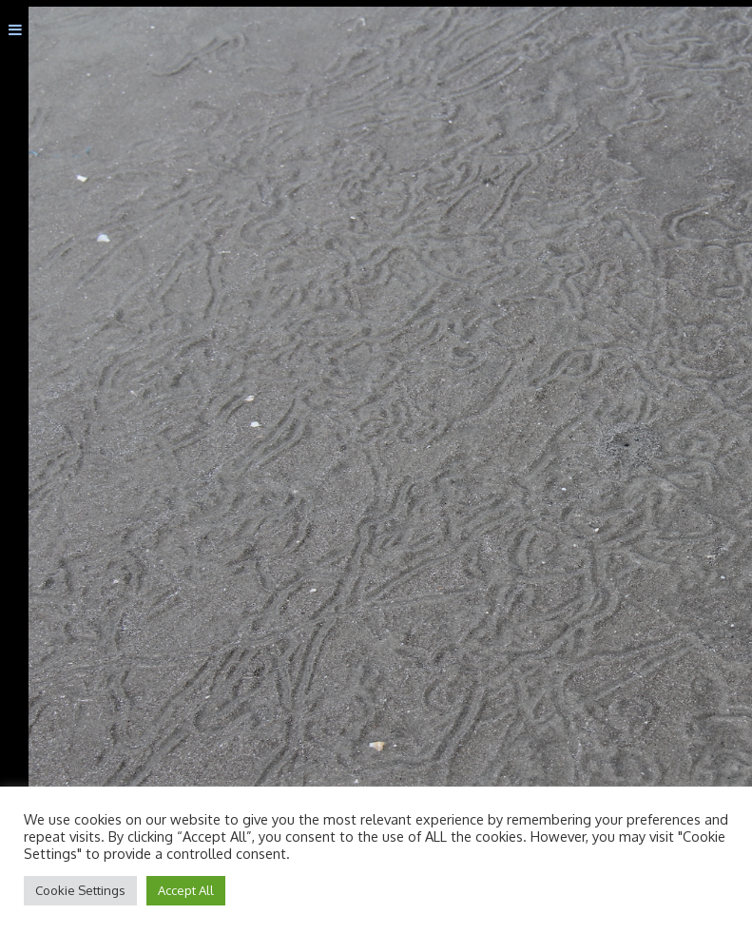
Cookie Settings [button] (80, 890)
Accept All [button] (186, 890)
